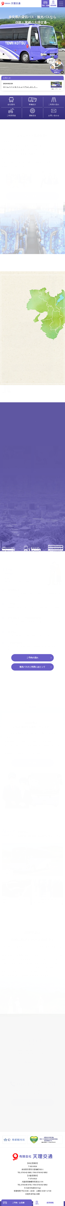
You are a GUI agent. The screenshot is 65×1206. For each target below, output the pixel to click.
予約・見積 (45, 5)
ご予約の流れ (32, 658)
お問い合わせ (53, 115)
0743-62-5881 (26, 1172)
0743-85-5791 (26, 1185)
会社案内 (11, 104)
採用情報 (53, 5)
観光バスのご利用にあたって (32, 667)
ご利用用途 (11, 115)
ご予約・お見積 (18, 1203)
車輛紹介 (32, 104)
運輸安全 (32, 115)
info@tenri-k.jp (35, 1188)
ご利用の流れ (53, 104)
